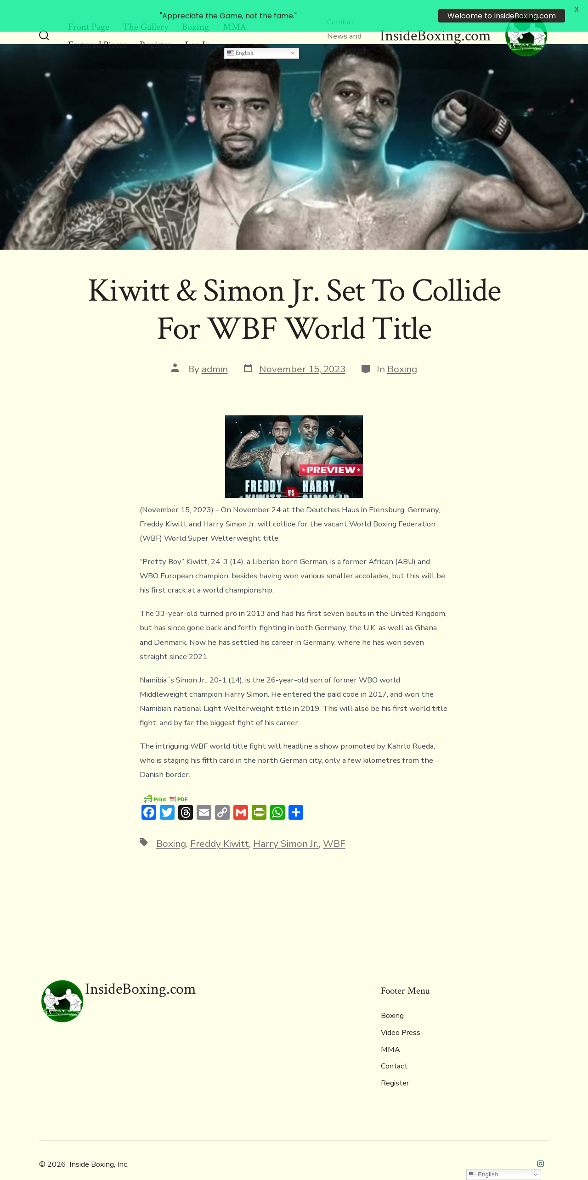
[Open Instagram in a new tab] (540, 1148)
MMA (390, 1034)
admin (215, 353)
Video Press (400, 1017)
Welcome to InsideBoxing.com (501, 16)
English (240, 37)
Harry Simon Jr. (286, 828)
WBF (334, 828)
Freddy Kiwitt (219, 828)
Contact (394, 1051)
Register (395, 1068)
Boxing (402, 353)
